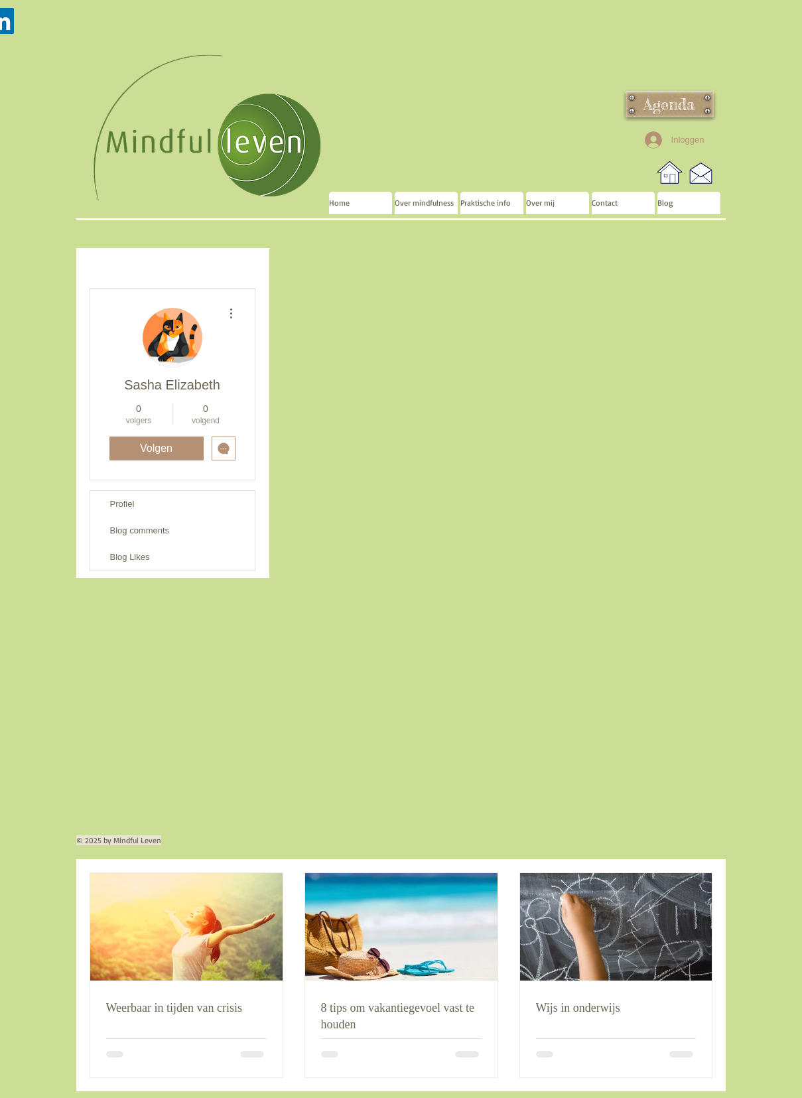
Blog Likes (130, 557)
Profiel (122, 504)
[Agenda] (670, 104)
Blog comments (140, 530)
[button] (426, 203)
